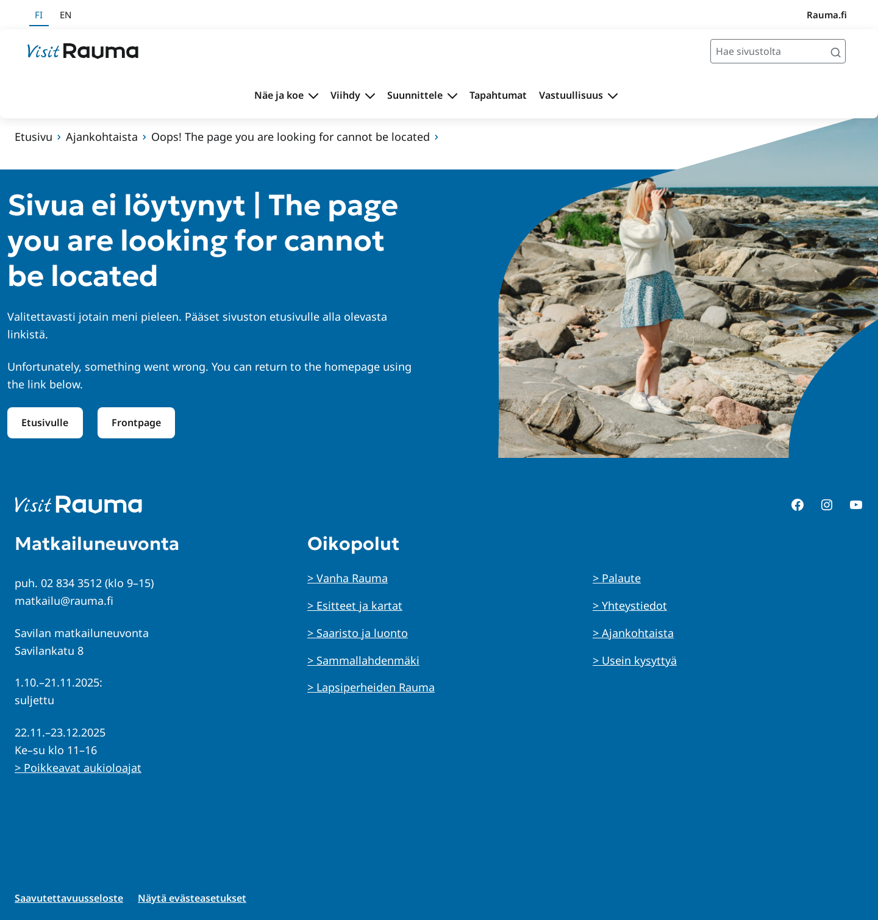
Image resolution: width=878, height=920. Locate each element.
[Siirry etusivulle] (82, 51)
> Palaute (617, 578)
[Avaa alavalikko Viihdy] (370, 95)
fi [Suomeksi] (39, 15)
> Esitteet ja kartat (354, 605)
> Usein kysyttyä (635, 660)
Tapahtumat (498, 95)
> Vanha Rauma (347, 578)
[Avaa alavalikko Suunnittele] (452, 95)
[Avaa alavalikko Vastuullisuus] (613, 95)
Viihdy (345, 95)
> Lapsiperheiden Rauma (371, 687)
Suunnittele (415, 95)
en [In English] (65, 15)
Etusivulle (44, 422)
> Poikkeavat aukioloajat (78, 767)
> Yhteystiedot (630, 605)
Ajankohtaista (102, 136)
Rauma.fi (827, 15)
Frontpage (136, 422)
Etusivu (33, 136)
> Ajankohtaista (633, 633)
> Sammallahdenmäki (363, 660)
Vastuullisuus (571, 95)
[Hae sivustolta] (778, 51)
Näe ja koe (279, 95)
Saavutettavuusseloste (69, 898)
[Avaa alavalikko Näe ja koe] (313, 95)
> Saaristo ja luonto (357, 633)
